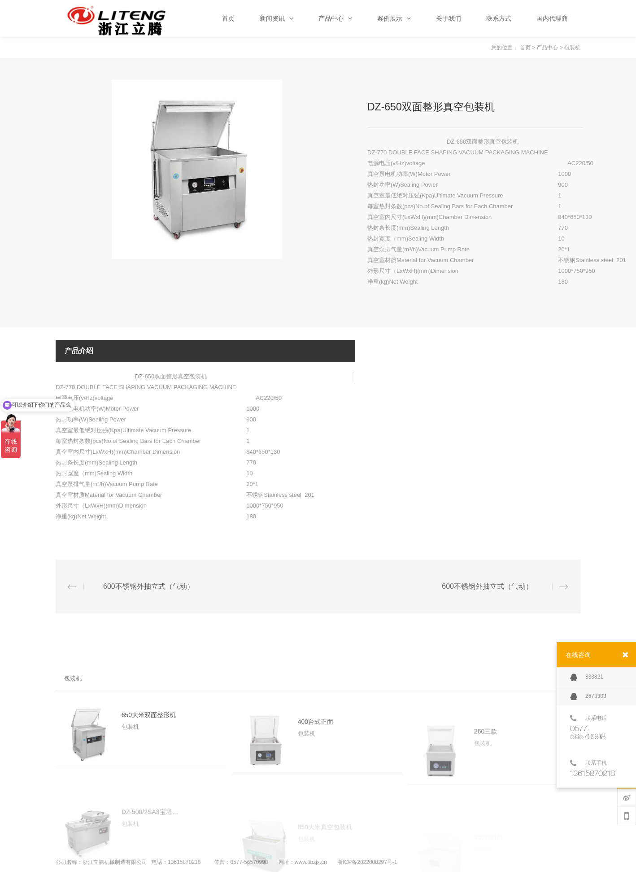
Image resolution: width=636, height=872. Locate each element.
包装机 (572, 47)
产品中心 (547, 47)
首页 (525, 47)
